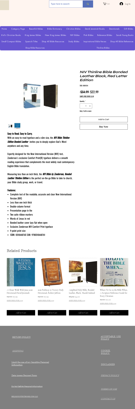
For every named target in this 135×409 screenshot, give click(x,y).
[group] (67, 286)
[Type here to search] (64, 4)
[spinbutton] (86, 106)
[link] (108, 4)
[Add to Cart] (21, 312)
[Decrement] (81, 106)
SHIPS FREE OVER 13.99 (87, 96)
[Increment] (90, 106)
